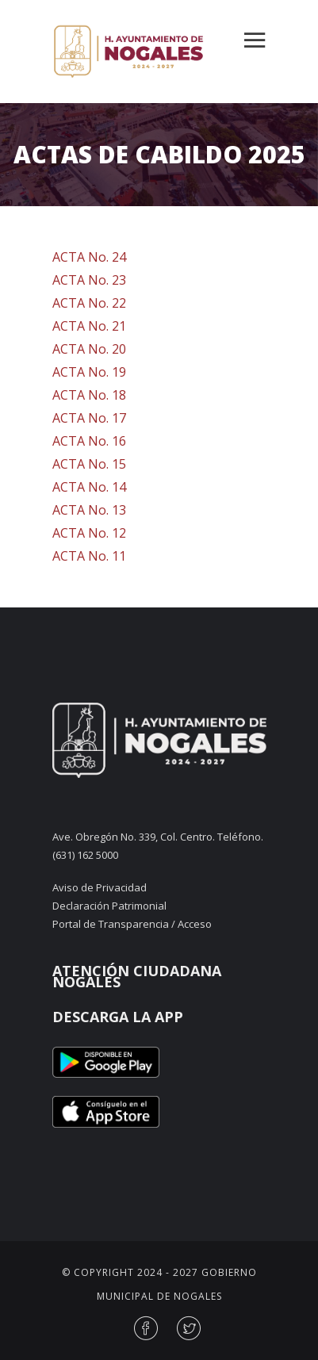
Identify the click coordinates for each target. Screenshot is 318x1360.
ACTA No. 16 (89, 441)
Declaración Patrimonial (109, 905)
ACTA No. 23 (89, 280)
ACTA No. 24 (89, 257)
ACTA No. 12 (89, 533)
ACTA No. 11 (89, 556)
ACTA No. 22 (89, 303)
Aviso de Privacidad (99, 887)
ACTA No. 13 (89, 510)
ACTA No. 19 (89, 372)
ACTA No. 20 (89, 349)
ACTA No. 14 (89, 487)
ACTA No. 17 (89, 418)
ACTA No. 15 (89, 464)
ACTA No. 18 (89, 395)
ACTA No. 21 (89, 326)
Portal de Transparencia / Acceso (132, 924)
